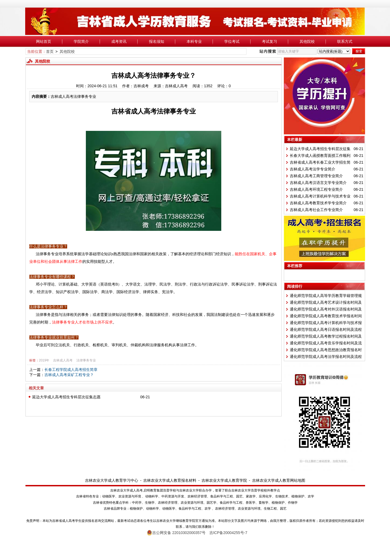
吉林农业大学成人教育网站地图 (278, 480)
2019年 (44, 360)
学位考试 (231, 41)
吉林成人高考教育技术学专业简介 (318, 203)
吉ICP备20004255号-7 (228, 532)
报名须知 (156, 41)
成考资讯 (118, 41)
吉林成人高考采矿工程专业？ (69, 375)
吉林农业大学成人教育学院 (224, 480)
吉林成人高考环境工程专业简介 (316, 189)
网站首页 (43, 41)
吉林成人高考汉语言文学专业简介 (318, 182)
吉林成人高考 (63, 360)
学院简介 (81, 41)
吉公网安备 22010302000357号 (176, 532)
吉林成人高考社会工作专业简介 (316, 210)
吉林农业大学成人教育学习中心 (111, 480)
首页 (50, 51)
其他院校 (307, 41)
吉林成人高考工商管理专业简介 (316, 176)
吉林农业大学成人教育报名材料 (169, 480)
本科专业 (194, 41)
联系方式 (344, 41)
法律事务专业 (86, 360)
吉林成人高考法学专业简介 (312, 169)
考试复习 (269, 41)
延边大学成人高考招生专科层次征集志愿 (66, 397)
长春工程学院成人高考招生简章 (71, 369)
